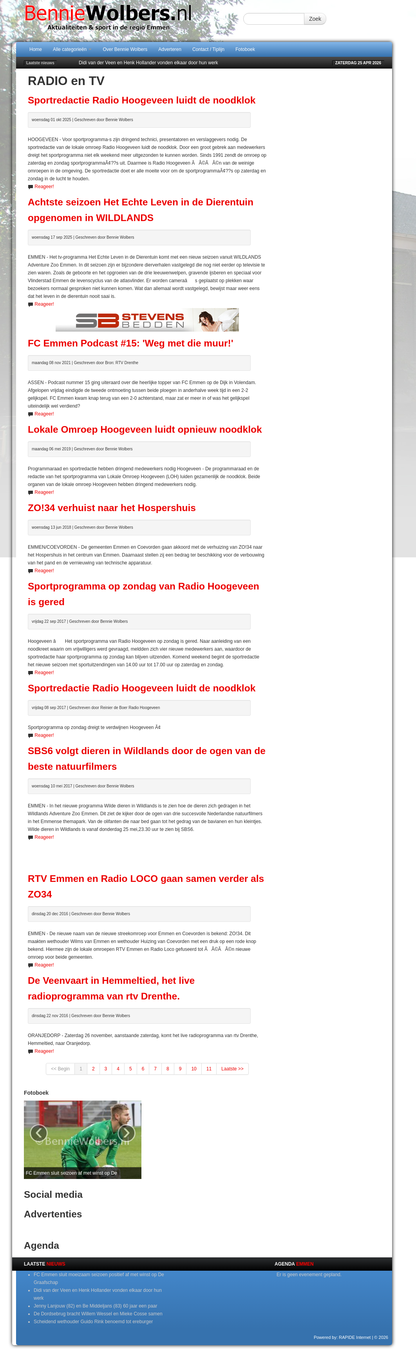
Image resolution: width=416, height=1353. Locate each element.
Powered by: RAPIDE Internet (342, 1337)
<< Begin (60, 1069)
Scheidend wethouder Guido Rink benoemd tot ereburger (93, 1321)
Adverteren (169, 49)
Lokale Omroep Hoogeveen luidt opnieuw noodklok (145, 429)
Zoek (315, 19)
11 (209, 1069)
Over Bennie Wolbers (125, 49)
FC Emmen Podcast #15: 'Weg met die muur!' (130, 343)
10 (193, 1069)
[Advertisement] (147, 853)
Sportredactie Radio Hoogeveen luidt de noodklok (141, 100)
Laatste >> (232, 1069)
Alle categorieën (72, 49)
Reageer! (44, 186)
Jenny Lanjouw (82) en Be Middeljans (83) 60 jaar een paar (95, 1306)
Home (35, 49)
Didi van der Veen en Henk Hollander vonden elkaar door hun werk (148, 62)
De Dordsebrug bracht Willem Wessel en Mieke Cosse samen (98, 1314)
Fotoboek (245, 49)
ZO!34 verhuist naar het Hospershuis (112, 507)
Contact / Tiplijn (208, 49)
